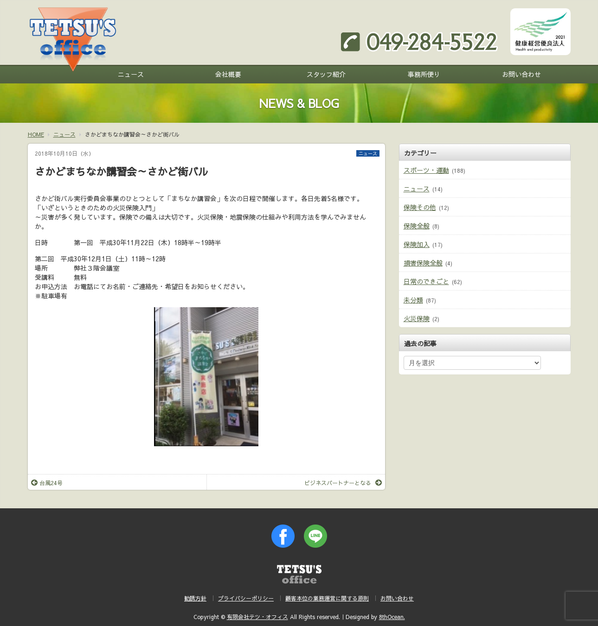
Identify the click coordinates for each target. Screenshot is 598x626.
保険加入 (417, 244)
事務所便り (424, 74)
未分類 (413, 299)
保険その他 (420, 207)
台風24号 (47, 483)
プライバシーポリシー (246, 598)
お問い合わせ (521, 74)
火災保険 (417, 318)
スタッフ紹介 (326, 74)
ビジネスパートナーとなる (343, 483)
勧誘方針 (195, 598)
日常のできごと (426, 281)
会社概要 (228, 74)
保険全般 (417, 225)
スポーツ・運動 (426, 170)
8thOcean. (392, 616)
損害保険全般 (423, 262)
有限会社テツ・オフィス (257, 616)
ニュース (131, 74)
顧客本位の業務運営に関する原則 (327, 598)
